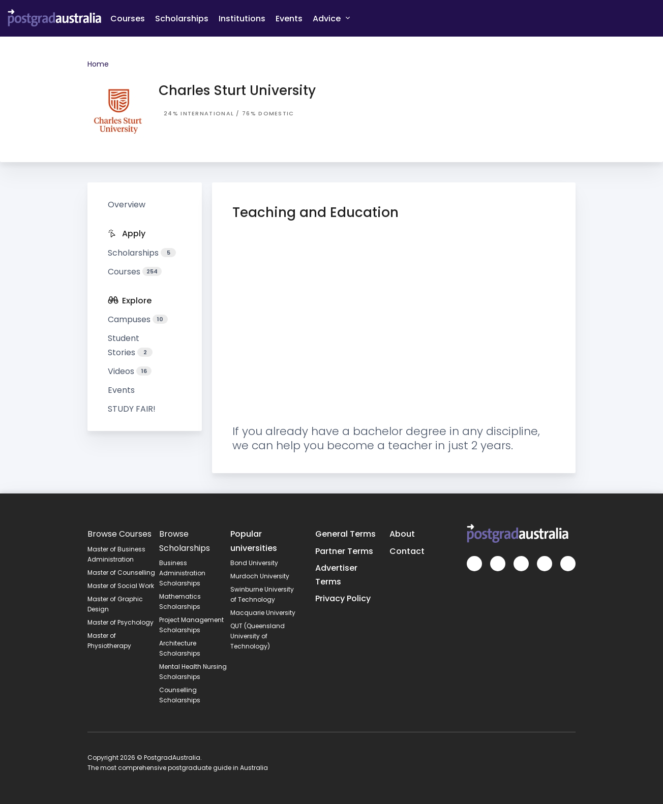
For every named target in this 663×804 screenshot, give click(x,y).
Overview (126, 204)
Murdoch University (259, 576)
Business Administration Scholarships (182, 573)
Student (130, 345)
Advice (331, 18)
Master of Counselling (121, 572)
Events (289, 18)
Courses (127, 18)
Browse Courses (119, 534)
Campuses (138, 319)
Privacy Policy (343, 598)
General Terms (345, 534)
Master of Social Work (120, 585)
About (402, 534)
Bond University (254, 563)
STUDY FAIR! (132, 409)
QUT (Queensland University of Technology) (257, 636)
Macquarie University (262, 612)
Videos (130, 371)
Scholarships (181, 18)
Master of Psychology (120, 622)
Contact (407, 551)
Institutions (242, 18)
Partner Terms (344, 551)
